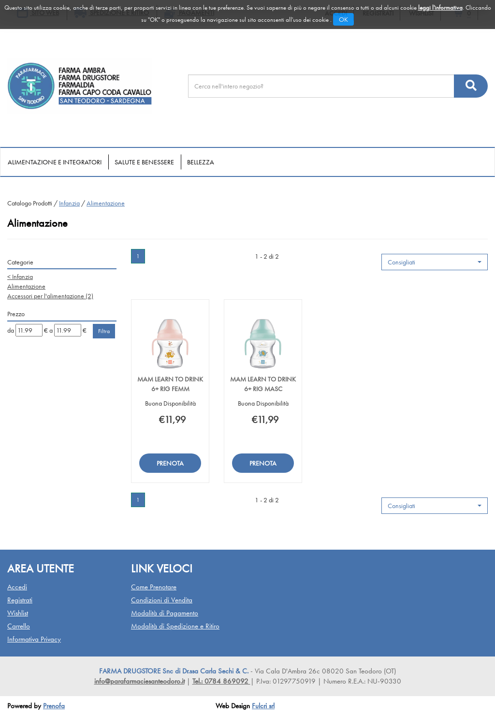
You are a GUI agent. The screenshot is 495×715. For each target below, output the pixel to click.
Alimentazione (26, 286)
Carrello (18, 626)
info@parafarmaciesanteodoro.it (139, 681)
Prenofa (54, 706)
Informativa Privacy (34, 639)
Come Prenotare (153, 587)
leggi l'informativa (440, 7)
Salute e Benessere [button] (144, 162)
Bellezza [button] (200, 162)
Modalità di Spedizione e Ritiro (175, 626)
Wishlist (17, 613)
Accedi (17, 587)
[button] (434, 262)
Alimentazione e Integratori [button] (55, 162)
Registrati (19, 600)
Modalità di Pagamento (164, 613)
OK (343, 19)
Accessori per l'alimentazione (50, 296)
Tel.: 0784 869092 (221, 681)
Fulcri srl (263, 706)
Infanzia (69, 203)
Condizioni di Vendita (161, 600)
